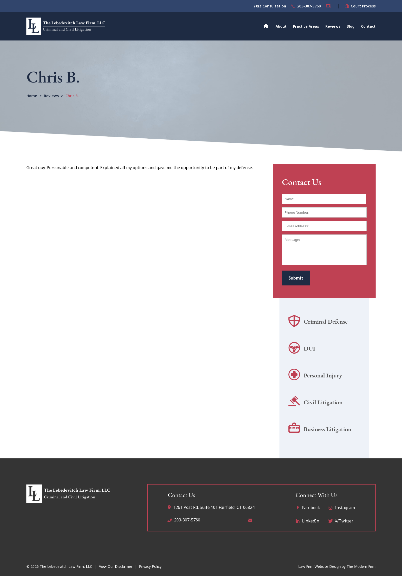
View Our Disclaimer (115, 566)
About (281, 26)
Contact (368, 26)
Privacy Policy (150, 566)
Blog (351, 26)
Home (266, 26)
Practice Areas (306, 26)
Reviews (332, 26)
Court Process (363, 6)
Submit (295, 278)
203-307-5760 (309, 6)
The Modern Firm (361, 566)
